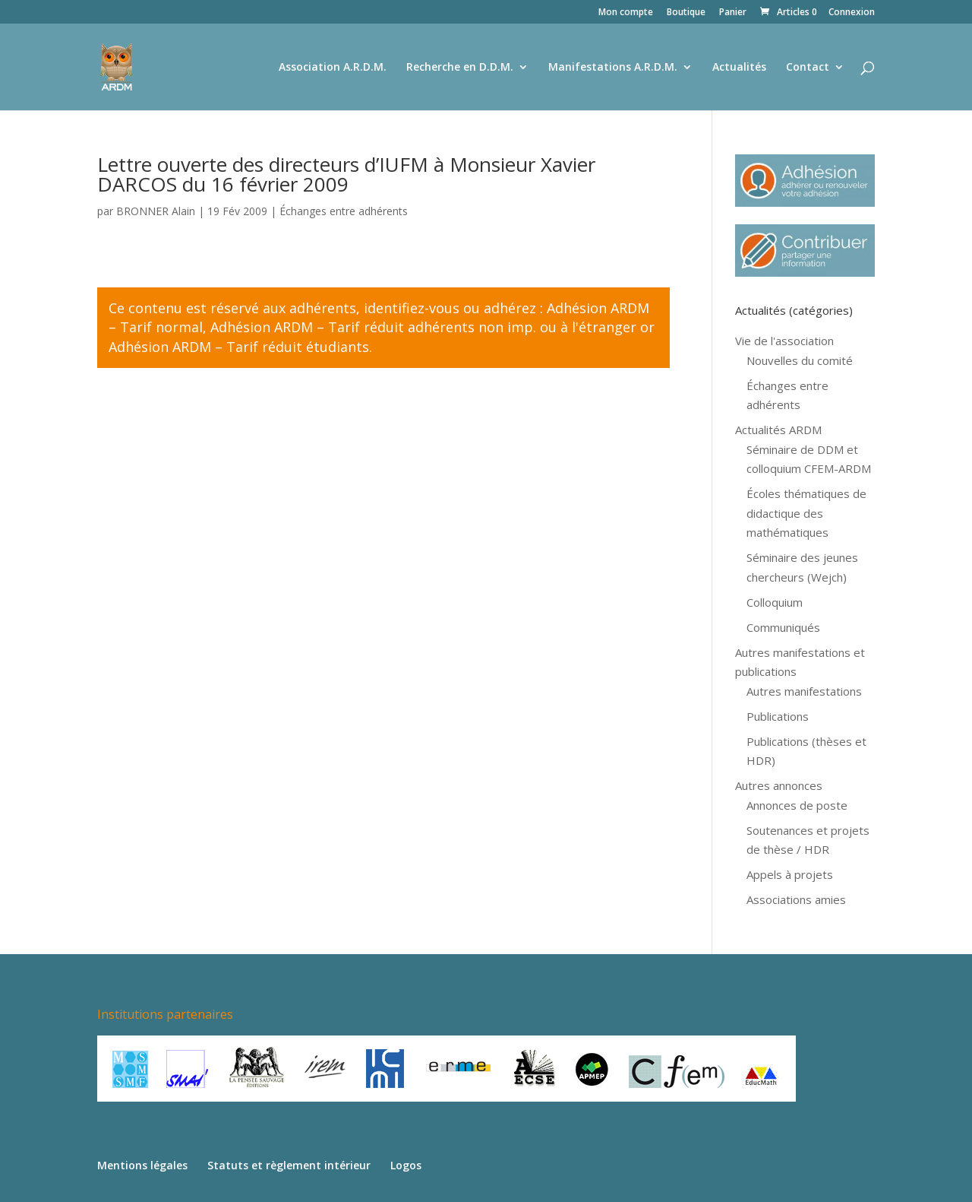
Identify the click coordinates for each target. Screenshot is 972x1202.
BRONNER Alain (155, 211)
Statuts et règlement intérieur (289, 1165)
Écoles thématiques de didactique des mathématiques (806, 513)
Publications (777, 716)
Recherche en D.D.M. (459, 68)
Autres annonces (778, 785)
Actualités (739, 68)
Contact (807, 68)
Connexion (851, 13)
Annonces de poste (796, 805)
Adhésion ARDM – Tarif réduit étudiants (239, 347)
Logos (405, 1165)
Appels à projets (789, 874)
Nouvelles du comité (799, 360)
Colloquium (774, 602)
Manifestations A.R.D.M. (612, 68)
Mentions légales (142, 1165)
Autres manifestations (804, 691)
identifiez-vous (411, 308)
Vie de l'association (784, 340)
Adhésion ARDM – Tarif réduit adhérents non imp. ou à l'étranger (423, 327)
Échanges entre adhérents (343, 211)
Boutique (686, 13)
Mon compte (625, 13)
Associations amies (796, 899)
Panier (732, 13)
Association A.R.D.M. (333, 68)
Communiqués (783, 627)
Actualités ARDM (778, 429)
